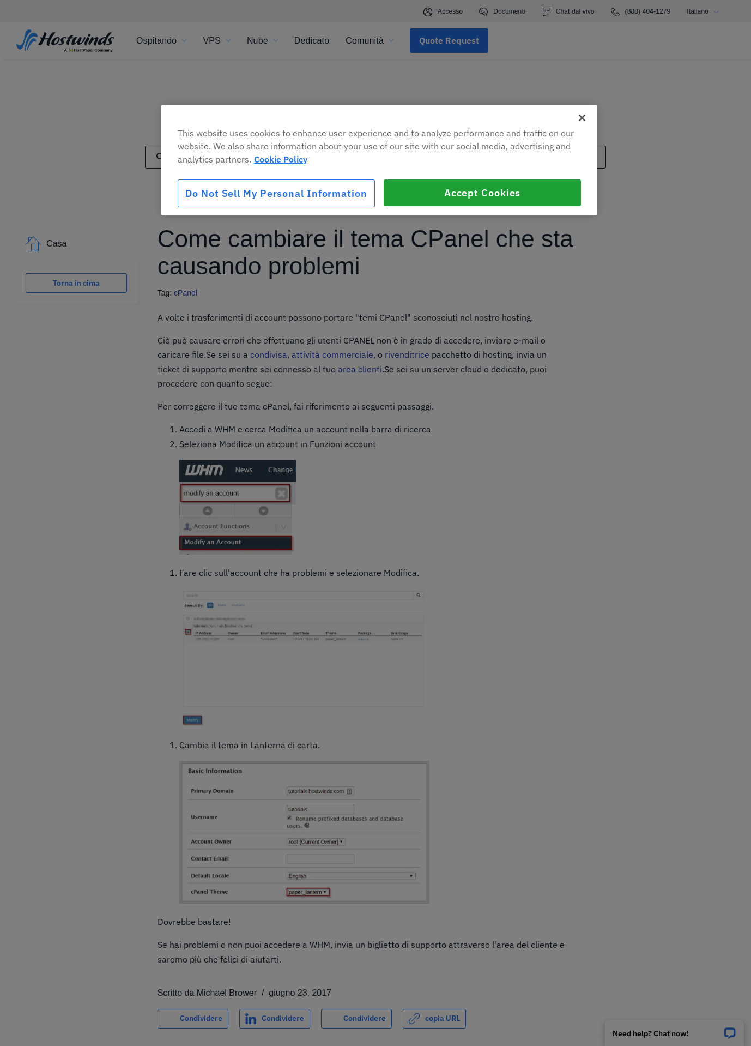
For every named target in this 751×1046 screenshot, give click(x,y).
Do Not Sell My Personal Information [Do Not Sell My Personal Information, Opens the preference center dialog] (276, 193)
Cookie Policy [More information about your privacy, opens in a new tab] (280, 159)
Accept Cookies (482, 193)
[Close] (582, 118)
